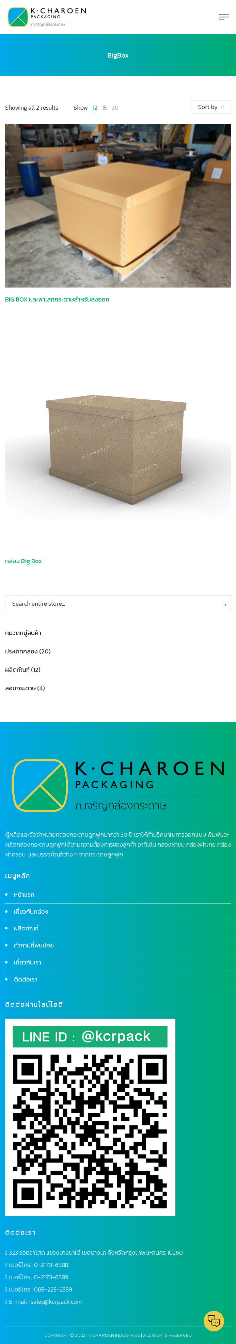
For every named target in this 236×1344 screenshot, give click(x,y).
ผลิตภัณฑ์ (17, 669)
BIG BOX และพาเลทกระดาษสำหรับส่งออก (57, 299)
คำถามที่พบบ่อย (34, 945)
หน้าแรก (24, 894)
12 (95, 107)
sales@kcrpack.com (56, 1301)
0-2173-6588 (51, 1264)
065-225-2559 (53, 1289)
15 (104, 107)
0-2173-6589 (51, 1277)
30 (115, 107)
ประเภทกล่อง (21, 651)
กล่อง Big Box (23, 561)
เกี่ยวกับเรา (27, 962)
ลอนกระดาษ (20, 688)
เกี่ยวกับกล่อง (31, 911)
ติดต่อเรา (25, 979)
